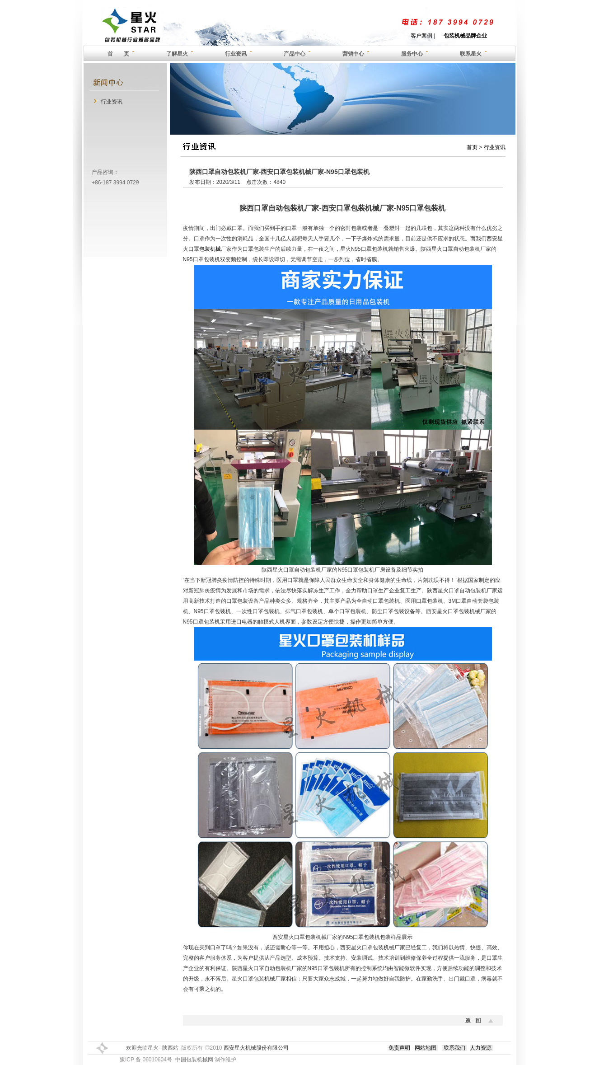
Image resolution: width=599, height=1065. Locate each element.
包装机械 (210, 249)
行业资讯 (111, 102)
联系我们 (454, 1048)
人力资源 (480, 1048)
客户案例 (421, 36)
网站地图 (425, 1048)
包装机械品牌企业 (465, 36)
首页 (472, 147)
